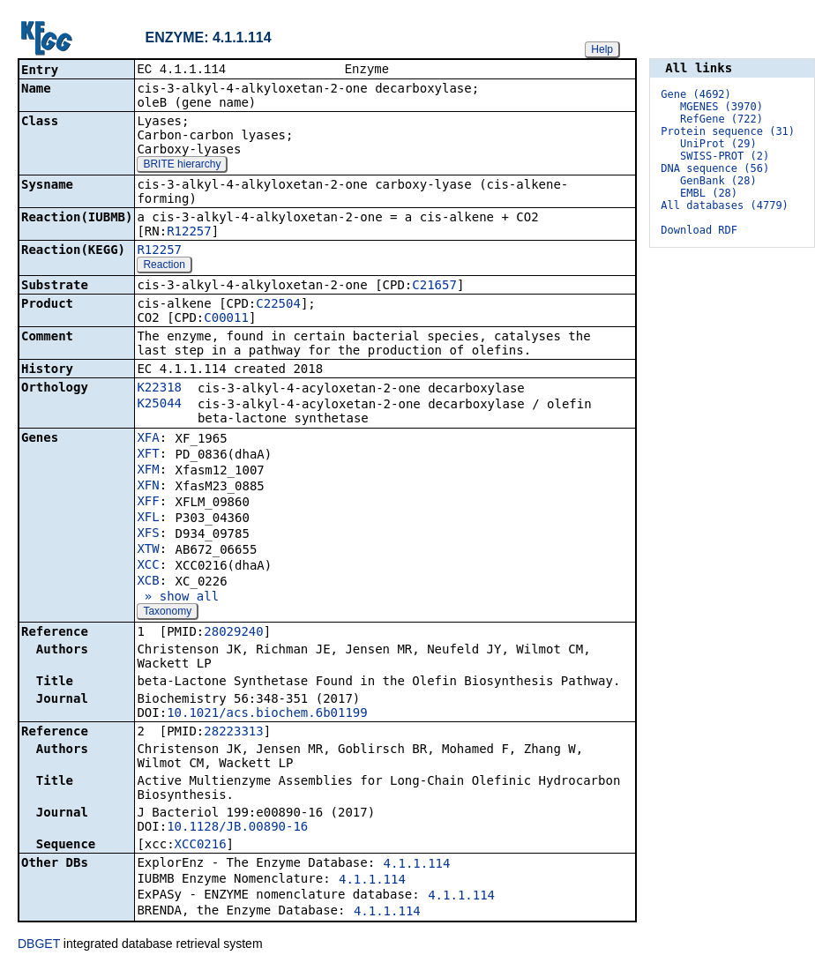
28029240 (233, 633)
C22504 (278, 305)
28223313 (233, 733)
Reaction (163, 266)
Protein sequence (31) (728, 131)
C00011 (226, 319)
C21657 (434, 287)
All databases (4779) (725, 205)
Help (602, 49)
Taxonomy (167, 613)
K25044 (159, 405)
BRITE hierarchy (182, 166)
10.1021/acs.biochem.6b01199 (267, 714)
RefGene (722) (721, 119)
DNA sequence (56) (715, 168)
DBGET (39, 945)
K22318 (159, 389)
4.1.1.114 (417, 865)
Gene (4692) (695, 94)
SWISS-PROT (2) (724, 156)
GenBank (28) (718, 181)
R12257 (189, 233)
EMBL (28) (708, 193)
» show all (178, 598)
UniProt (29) (718, 144)
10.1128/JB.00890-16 (237, 828)
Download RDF (699, 230)
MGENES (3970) (721, 107)
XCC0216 (201, 846)
